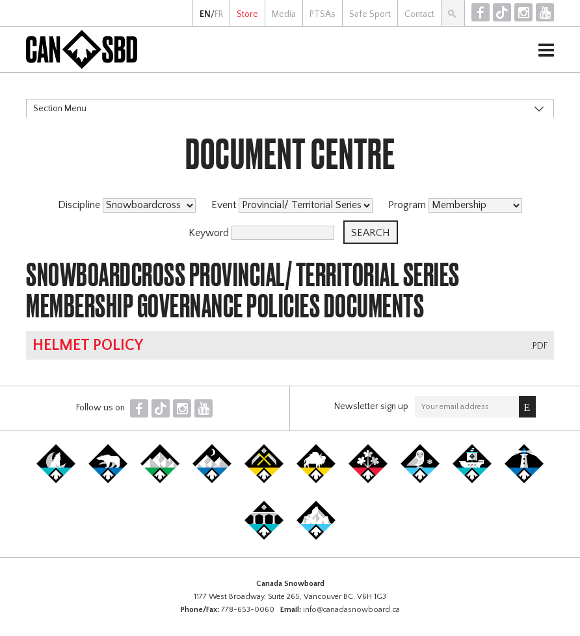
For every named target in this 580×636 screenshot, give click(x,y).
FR (219, 14)
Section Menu (59, 108)
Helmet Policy (88, 345)
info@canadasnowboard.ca (351, 609)
